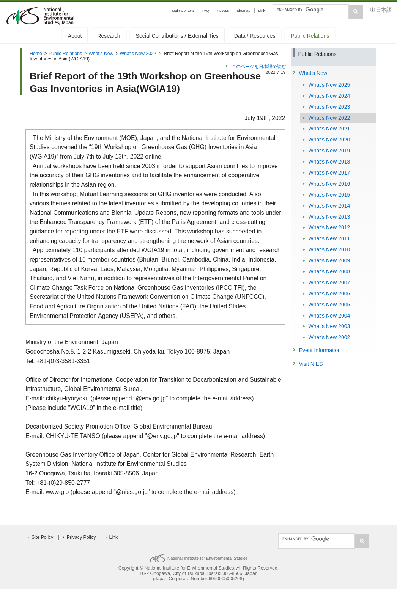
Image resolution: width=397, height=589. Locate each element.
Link (261, 10)
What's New (100, 53)
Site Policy (42, 537)
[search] (310, 9)
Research (108, 36)
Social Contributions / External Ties (177, 36)
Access (223, 10)
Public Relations (310, 36)
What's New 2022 (138, 53)
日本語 (384, 10)
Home (36, 53)
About (75, 36)
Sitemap (243, 10)
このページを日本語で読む (259, 66)
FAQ (205, 10)
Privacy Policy (81, 537)
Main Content (183, 10)
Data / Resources (255, 36)
